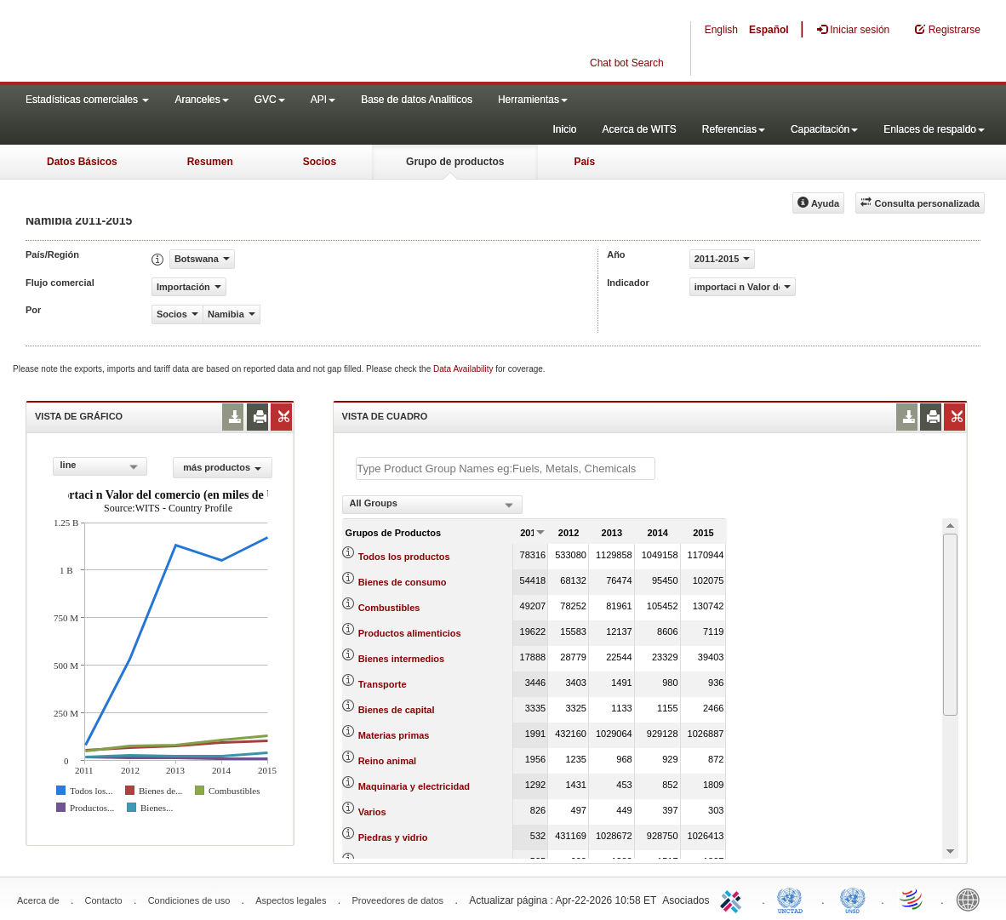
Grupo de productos (455, 162)
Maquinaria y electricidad (414, 786)
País (584, 162)
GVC (269, 100)
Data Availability (464, 369)
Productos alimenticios (409, 633)
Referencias (733, 129)
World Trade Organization (912, 899)
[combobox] (100, 466)
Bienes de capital (396, 710)
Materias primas (394, 735)
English (721, 30)
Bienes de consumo (402, 582)
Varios (372, 812)
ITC (734, 899)
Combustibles (389, 608)
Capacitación (824, 129)
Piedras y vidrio (393, 837)
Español (769, 30)
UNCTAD (793, 899)
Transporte (382, 684)
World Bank (972, 899)
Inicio (564, 129)
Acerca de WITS (639, 129)
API (323, 100)
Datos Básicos (82, 162)
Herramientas (533, 100)
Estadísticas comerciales (87, 100)
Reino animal (387, 761)
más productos (222, 467)
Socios (319, 162)
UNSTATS (853, 899)
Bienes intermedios (401, 659)
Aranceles (201, 100)
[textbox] (505, 468)
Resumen (210, 162)
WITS (170, 42)
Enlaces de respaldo (934, 129)
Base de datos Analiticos (416, 100)
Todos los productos (404, 556)
